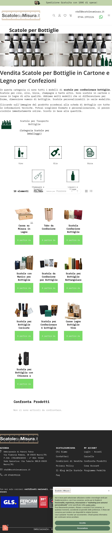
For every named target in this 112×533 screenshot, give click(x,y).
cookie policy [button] (90, 505)
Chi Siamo (61, 451)
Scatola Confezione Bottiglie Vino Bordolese (73, 232)
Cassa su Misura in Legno (24, 228)
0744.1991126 (86, 17)
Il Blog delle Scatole (69, 470)
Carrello (89, 456)
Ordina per (50, 191)
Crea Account (91, 465)
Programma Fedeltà (95, 470)
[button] (109, 491)
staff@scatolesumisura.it (17, 469)
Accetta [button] (82, 523)
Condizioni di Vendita (69, 461)
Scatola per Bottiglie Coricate (24, 324)
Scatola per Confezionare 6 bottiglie (48, 324)
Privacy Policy (65, 465)
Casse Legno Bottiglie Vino (73, 324)
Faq (58, 475)
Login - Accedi (93, 451)
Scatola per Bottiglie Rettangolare (73, 276)
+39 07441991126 (12, 475)
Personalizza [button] (82, 528)
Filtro (38, 191)
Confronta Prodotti (95, 461)
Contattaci (62, 456)
